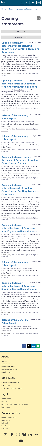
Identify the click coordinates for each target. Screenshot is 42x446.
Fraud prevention (7, 372)
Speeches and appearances (26, 9)
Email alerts (5, 420)
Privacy (4, 401)
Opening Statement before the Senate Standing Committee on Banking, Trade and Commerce (20, 47)
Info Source (5, 407)
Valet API (4, 429)
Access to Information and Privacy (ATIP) (15, 404)
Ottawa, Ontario (34, 57)
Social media (6, 426)
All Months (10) (21, 37)
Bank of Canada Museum (10, 383)
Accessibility (5, 364)
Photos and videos (8, 367)
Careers (4, 361)
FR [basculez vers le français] (33, 2)
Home (3, 9)
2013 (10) (21, 31)
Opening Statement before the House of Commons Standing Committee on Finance (19, 83)
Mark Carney (18, 197)
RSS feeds (4, 423)
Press (11, 9)
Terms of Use (6, 399)
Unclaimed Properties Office (11, 388)
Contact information (8, 417)
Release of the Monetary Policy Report (14, 117)
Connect (6, 385)
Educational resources (9, 369)
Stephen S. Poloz (19, 55)
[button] (24, 346)
